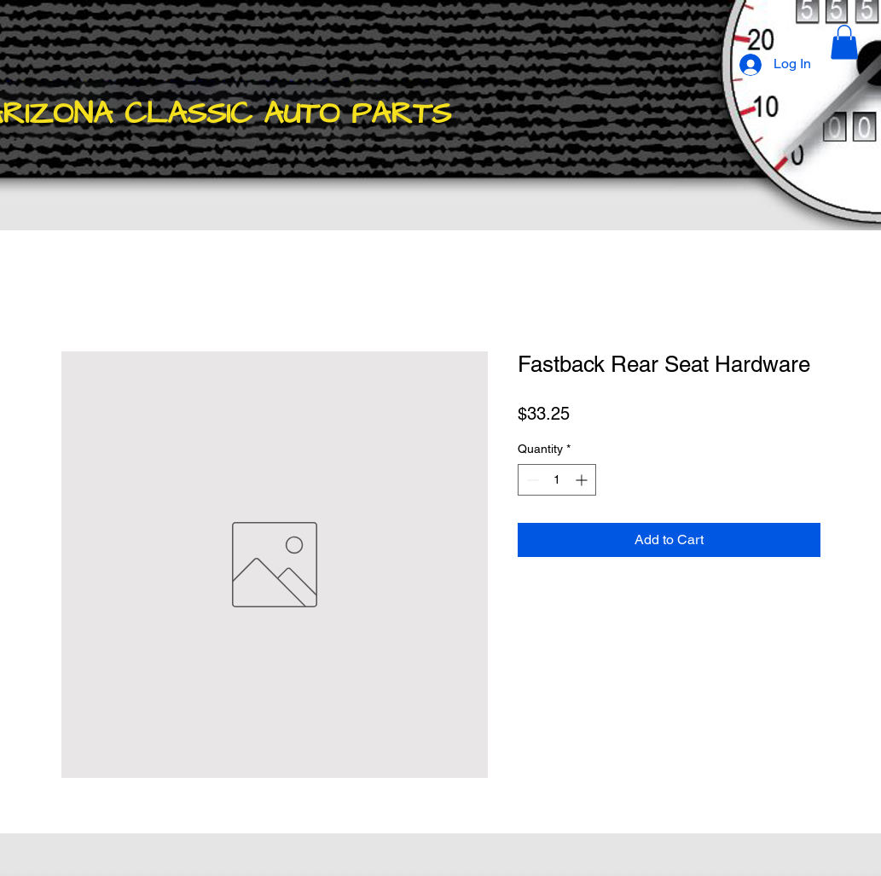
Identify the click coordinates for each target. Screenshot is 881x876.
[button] (844, 42)
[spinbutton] (557, 480)
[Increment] (583, 480)
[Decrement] (531, 480)
